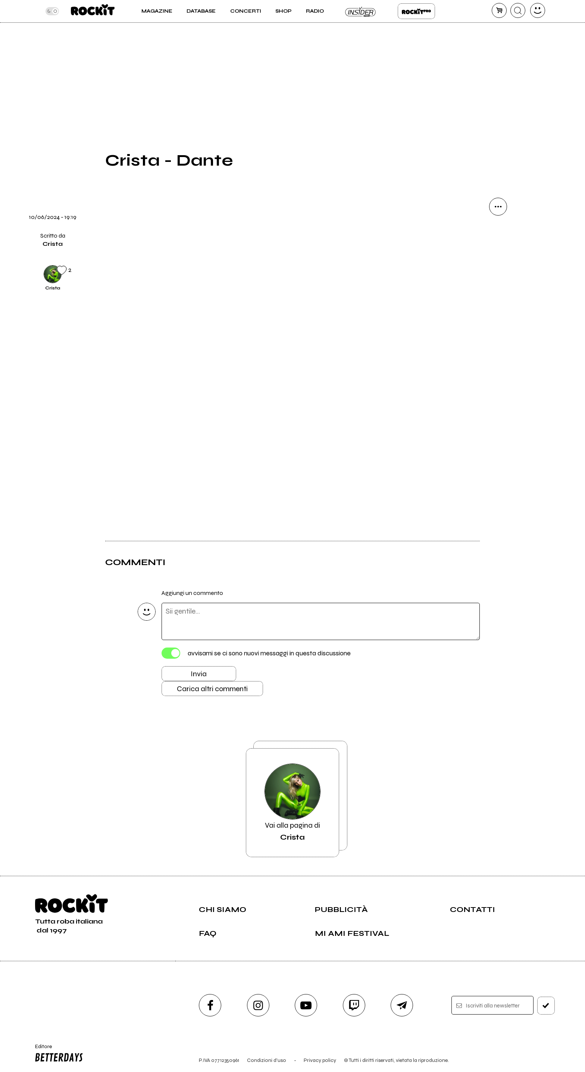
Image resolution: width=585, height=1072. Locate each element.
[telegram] (402, 1005)
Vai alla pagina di (292, 803)
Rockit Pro (416, 11)
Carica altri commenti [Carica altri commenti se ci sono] (212, 688)
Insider (360, 11)
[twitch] (354, 1005)
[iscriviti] (546, 1006)
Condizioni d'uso (266, 1060)
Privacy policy (320, 1060)
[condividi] (498, 207)
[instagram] (258, 1005)
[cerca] (517, 10)
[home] (93, 11)
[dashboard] (537, 10)
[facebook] (210, 1005)
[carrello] (499, 10)
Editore (57, 1054)
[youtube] (306, 1005)
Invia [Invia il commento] (199, 673)
